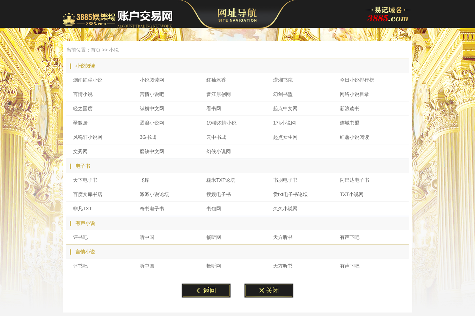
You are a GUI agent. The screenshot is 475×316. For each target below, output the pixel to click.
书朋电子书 (285, 180)
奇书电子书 (152, 208)
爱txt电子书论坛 (290, 194)
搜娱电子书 (218, 194)
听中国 (147, 237)
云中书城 (216, 137)
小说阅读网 (152, 80)
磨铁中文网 (152, 151)
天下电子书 (85, 180)
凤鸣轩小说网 (87, 137)
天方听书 (283, 237)
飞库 (144, 180)
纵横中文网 (152, 108)
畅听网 (213, 237)
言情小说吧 (152, 94)
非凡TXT (82, 208)
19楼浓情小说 (221, 123)
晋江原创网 (218, 94)
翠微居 (80, 123)
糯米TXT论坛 (220, 180)
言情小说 (83, 94)
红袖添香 (216, 80)
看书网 (213, 108)
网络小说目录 (354, 94)
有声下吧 (349, 237)
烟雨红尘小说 (87, 80)
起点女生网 (285, 137)
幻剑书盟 (283, 94)
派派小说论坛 (154, 194)
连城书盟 (349, 123)
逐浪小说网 (152, 123)
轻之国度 (83, 108)
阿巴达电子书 (354, 180)
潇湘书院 (283, 80)
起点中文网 (285, 108)
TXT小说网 (352, 194)
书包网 (213, 208)
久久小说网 (285, 208)
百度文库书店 (87, 194)
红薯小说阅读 (354, 137)
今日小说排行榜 (357, 80)
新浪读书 (349, 108)
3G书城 (148, 137)
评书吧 (80, 237)
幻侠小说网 (218, 151)
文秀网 (80, 151)
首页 (96, 50)
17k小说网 (284, 123)
